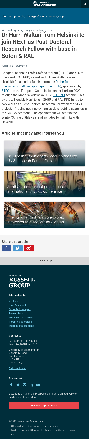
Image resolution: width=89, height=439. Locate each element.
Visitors (13, 301)
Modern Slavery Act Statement (26, 430)
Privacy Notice (51, 426)
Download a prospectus (44, 405)
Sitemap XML (18, 426)
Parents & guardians (20, 321)
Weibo (29, 248)
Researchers (16, 313)
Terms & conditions (54, 430)
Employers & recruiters (22, 317)
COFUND (59, 95)
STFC (5, 91)
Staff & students (18, 305)
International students (21, 325)
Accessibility (34, 426)
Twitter (18, 248)
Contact (71, 430)
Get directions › (17, 368)
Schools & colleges (19, 309)
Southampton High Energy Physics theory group (33, 16)
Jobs (13, 434)
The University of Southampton (44, 4)
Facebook (6, 248)
